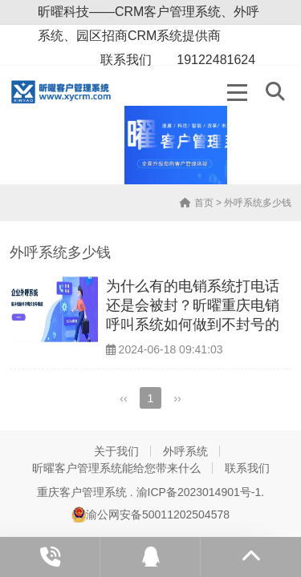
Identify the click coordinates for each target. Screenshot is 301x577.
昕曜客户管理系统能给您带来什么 (116, 468)
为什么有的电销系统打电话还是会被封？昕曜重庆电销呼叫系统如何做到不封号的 (192, 305)
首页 (196, 202)
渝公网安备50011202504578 (150, 514)
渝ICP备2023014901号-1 (199, 492)
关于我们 (116, 451)
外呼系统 (185, 451)
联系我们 (247, 468)
